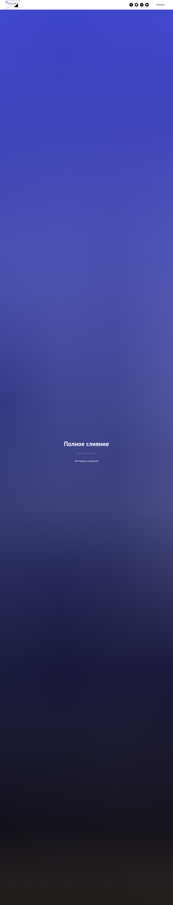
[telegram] (142, 5)
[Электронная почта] (147, 5)
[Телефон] (131, 5)
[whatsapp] (136, 5)
